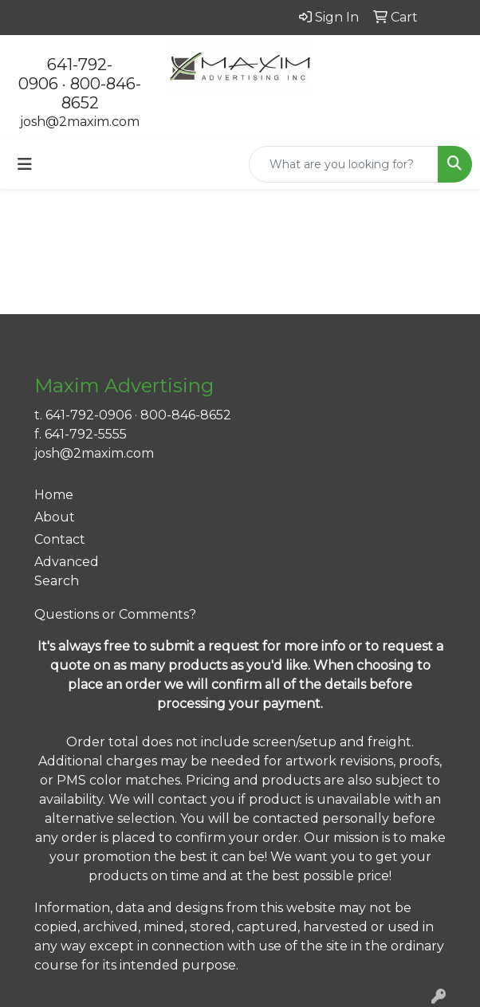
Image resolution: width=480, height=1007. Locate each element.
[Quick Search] (344, 164)
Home (53, 494)
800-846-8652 (185, 415)
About (54, 517)
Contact (59, 539)
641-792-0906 (88, 415)
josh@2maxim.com (80, 121)
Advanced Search (66, 571)
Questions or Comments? (115, 614)
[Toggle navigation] (24, 164)
